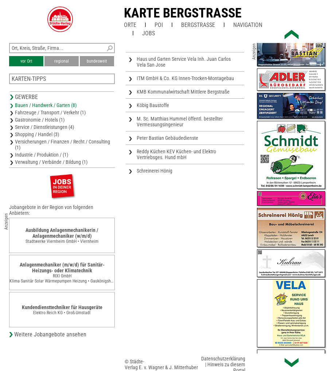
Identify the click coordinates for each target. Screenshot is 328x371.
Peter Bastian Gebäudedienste (167, 138)
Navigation (247, 24)
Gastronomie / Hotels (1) (40, 120)
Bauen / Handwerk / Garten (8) (46, 105)
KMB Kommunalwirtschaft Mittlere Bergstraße (183, 92)
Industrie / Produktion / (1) (41, 155)
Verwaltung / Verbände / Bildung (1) (51, 162)
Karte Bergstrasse (183, 13)
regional (61, 61)
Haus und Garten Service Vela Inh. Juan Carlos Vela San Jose (184, 62)
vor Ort (26, 61)
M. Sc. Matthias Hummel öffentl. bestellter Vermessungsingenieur (180, 121)
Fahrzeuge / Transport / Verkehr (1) (50, 112)
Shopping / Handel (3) (37, 134)
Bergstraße (198, 24)
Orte (130, 24)
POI (159, 24)
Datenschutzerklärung (223, 359)
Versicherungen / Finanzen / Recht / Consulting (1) (62, 144)
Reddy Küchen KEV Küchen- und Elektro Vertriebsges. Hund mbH (176, 154)
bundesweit (97, 61)
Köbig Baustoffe (153, 105)
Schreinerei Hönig (154, 171)
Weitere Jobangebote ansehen (50, 334)
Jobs (148, 33)
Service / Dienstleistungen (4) (44, 127)
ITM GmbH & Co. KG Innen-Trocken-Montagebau (185, 78)
